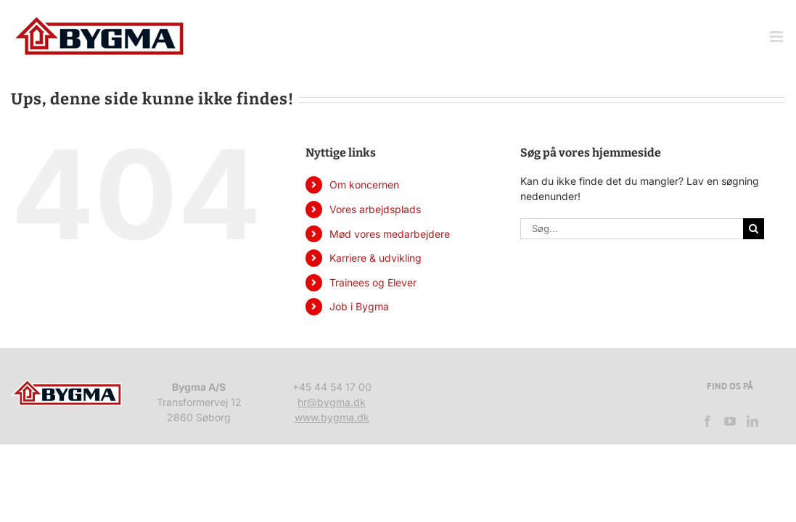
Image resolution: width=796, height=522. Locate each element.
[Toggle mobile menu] (777, 36)
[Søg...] (631, 228)
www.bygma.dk (332, 417)
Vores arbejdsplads (375, 209)
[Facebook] (707, 421)
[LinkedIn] (752, 421)
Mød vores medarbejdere (389, 234)
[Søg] (753, 228)
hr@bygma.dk (332, 402)
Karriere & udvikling (375, 258)
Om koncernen (364, 184)
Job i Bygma (359, 306)
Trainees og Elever (373, 282)
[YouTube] (730, 421)
